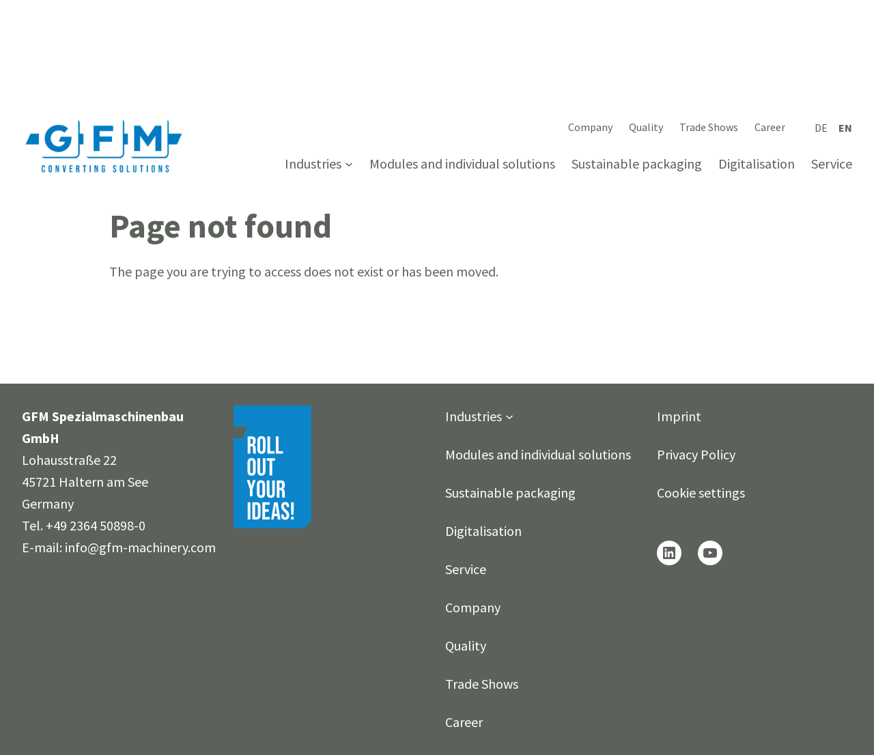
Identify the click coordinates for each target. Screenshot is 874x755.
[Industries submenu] (349, 164)
